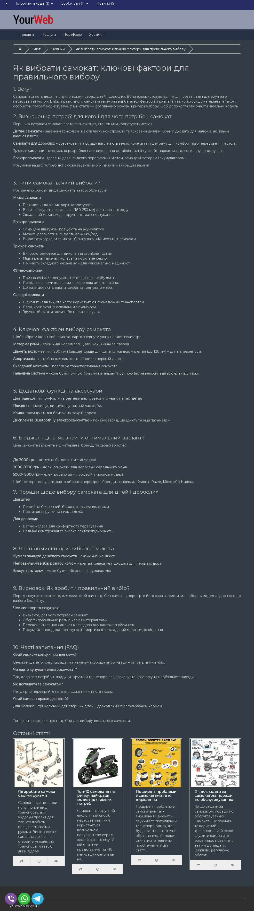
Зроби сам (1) (72, 3)
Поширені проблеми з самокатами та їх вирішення (156, 795)
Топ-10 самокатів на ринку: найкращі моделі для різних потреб (96, 797)
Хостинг (96, 34)
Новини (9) (105, 3)
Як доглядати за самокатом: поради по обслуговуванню (214, 795)
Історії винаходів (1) (32, 3)
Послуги (48, 34)
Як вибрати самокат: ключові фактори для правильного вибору (130, 49)
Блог (36, 49)
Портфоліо (72, 34)
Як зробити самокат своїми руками (37, 793)
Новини (58, 49)
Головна (27, 34)
